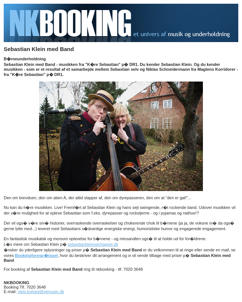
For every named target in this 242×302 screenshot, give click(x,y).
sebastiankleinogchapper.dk (93, 244)
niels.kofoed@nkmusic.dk (40, 291)
